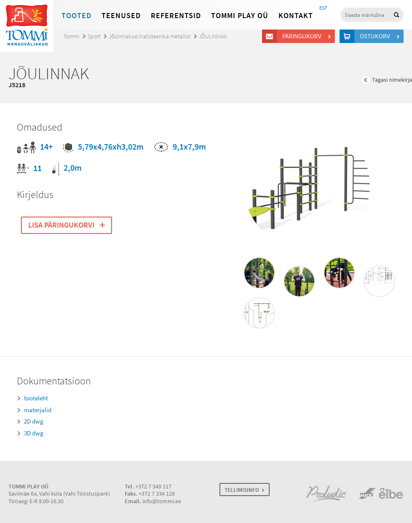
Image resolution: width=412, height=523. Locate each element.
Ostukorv (376, 36)
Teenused (121, 16)
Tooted (76, 16)
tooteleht (36, 398)
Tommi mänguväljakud (26, 26)
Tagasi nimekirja (392, 80)
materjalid (37, 410)
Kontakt (295, 16)
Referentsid (176, 16)
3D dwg (33, 433)
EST (323, 8)
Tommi (71, 36)
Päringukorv (303, 36)
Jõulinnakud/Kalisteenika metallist (149, 36)
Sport (94, 36)
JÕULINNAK (213, 36)
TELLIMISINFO (242, 489)
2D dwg (33, 421)
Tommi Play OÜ (239, 16)
